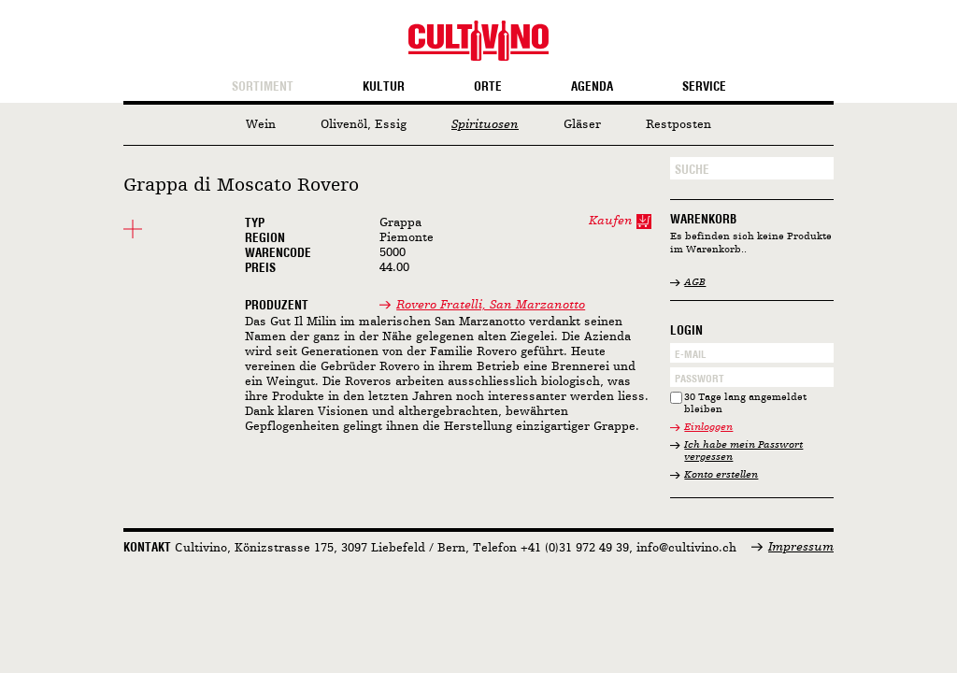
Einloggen (708, 427)
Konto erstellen (721, 475)
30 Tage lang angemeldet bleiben (745, 404)
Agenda (592, 86)
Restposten (678, 125)
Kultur (384, 86)
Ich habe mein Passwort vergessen (743, 452)
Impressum (801, 547)
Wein (261, 125)
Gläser (582, 125)
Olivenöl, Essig (364, 125)
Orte (488, 86)
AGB (695, 283)
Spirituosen (485, 125)
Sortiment (262, 86)
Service (704, 86)
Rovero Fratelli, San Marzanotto (490, 305)
